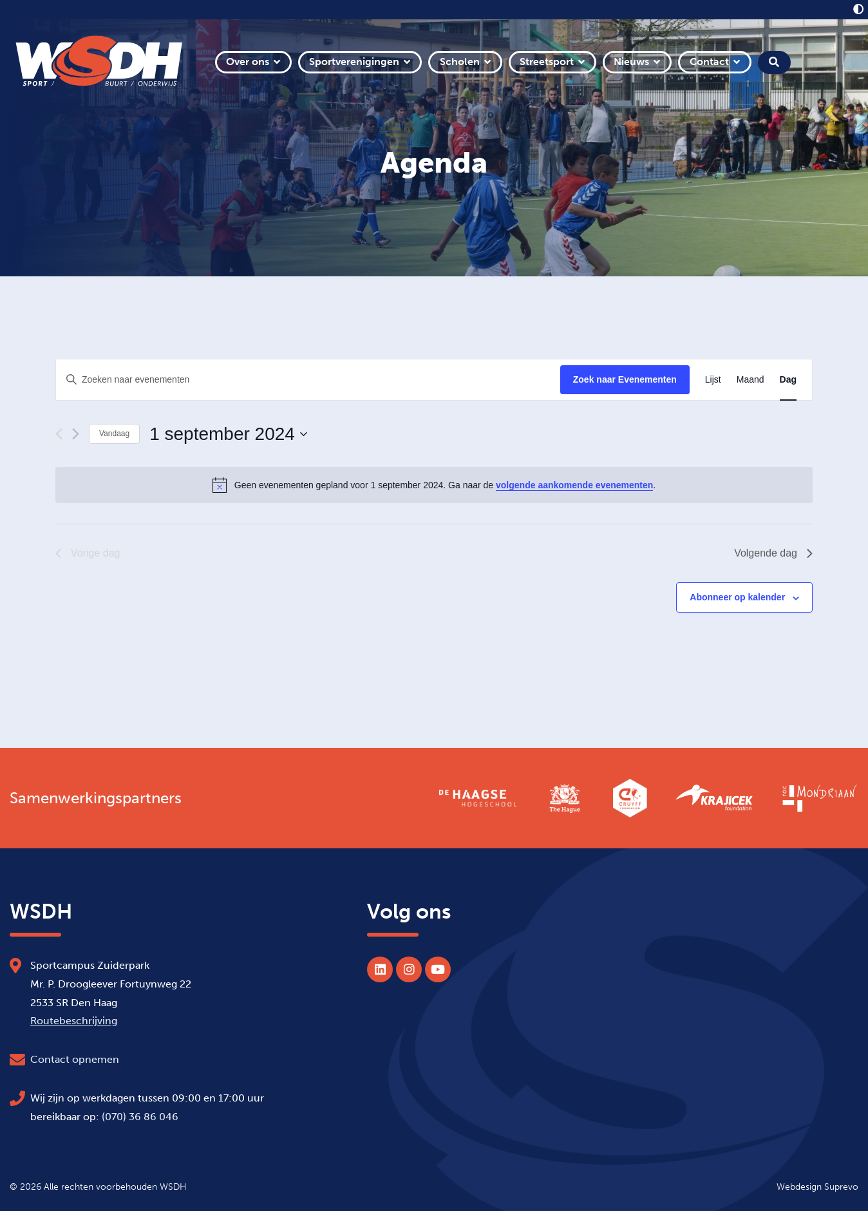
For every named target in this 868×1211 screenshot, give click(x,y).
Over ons (247, 61)
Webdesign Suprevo (817, 1186)
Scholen (460, 61)
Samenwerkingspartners (96, 798)
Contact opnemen (74, 1059)
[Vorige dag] (58, 434)
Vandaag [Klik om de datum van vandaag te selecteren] (114, 433)
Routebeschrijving (73, 1021)
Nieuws (631, 61)
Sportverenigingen (354, 61)
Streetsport (547, 61)
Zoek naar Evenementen (625, 379)
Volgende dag (773, 553)
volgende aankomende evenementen (574, 485)
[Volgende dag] (75, 434)
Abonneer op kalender (737, 597)
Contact (709, 61)
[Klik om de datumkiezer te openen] (228, 434)
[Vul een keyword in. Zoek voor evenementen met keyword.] (308, 379)
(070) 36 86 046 (140, 1117)
